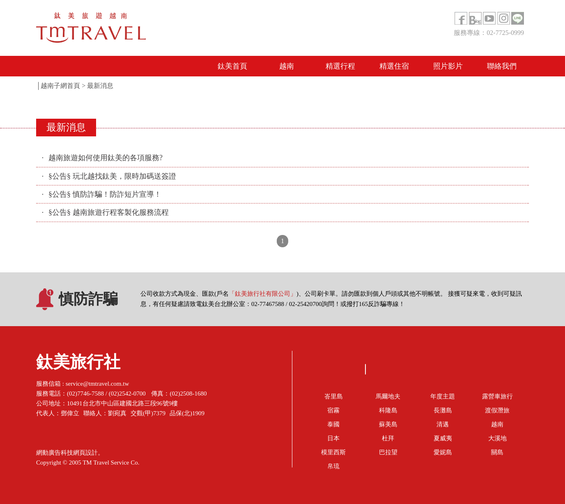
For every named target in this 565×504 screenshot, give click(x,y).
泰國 (333, 424)
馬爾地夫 (388, 396)
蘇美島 (388, 424)
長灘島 (443, 410)
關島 (497, 452)
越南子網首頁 (60, 85)
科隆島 (388, 410)
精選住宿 (394, 66)
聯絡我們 (502, 66)
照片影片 (448, 66)
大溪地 (497, 438)
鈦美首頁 (232, 66)
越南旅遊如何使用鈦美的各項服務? (105, 158)
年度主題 (442, 396)
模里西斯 (333, 452)
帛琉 (333, 466)
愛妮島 (443, 452)
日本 (333, 438)
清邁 (442, 424)
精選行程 (340, 66)
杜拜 (388, 438)
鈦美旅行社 (78, 364)
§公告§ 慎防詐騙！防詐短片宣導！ (104, 194)
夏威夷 (443, 438)
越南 (286, 66)
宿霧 (333, 410)
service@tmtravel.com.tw (97, 383)
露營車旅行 (497, 396)
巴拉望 (388, 452)
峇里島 (333, 396)
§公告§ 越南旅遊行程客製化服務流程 (108, 212)
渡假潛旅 (497, 410)
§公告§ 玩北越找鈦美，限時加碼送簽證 (112, 176)
